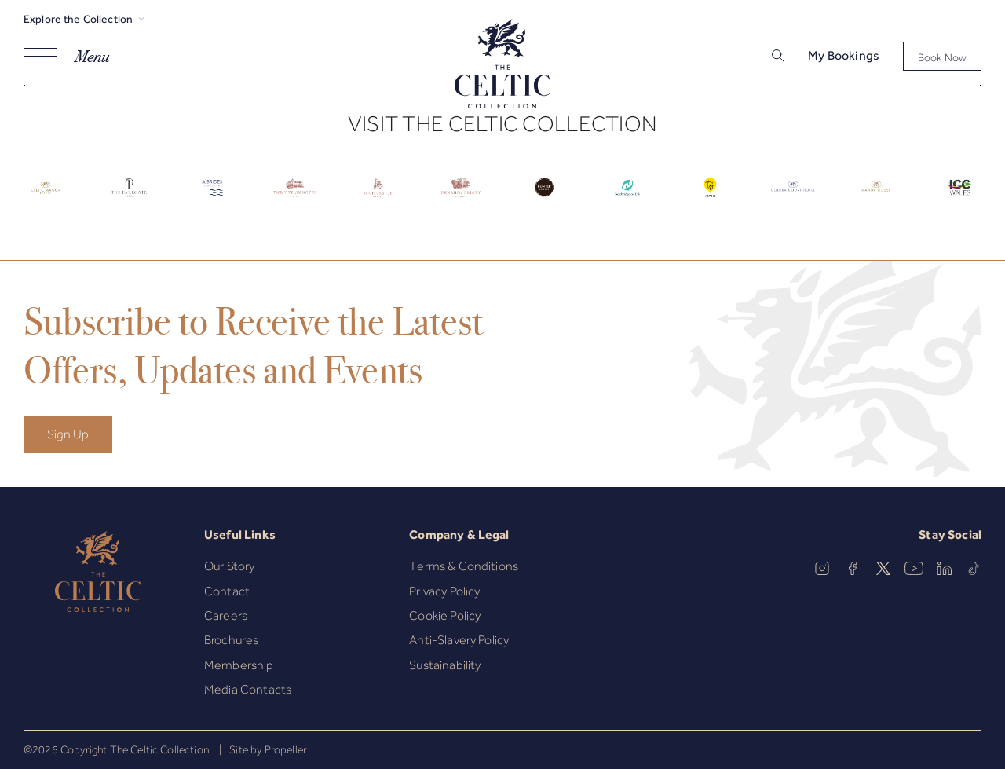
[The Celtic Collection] (502, 66)
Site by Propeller (268, 749)
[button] (776, 56)
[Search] (758, 58)
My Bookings (843, 55)
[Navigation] (66, 56)
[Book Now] (942, 56)
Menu (92, 56)
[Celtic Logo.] (45, 199)
